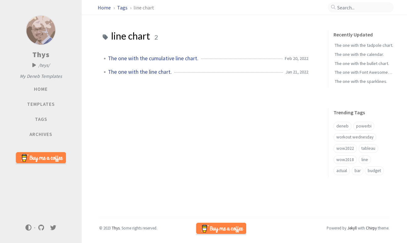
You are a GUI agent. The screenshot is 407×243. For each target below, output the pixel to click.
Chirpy (371, 227)
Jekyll (352, 227)
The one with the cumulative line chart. (153, 58)
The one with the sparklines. (361, 81)
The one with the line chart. (140, 71)
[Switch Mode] (28, 227)
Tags (122, 7)
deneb (342, 126)
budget (374, 170)
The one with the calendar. (359, 54)
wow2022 (345, 148)
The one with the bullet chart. (362, 63)
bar (358, 170)
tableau (368, 148)
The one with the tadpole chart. (364, 45)
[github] (41, 227)
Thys (40, 54)
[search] (363, 7)
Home (105, 7)
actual (341, 170)
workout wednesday (354, 137)
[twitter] (53, 227)
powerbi (364, 126)
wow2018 (345, 159)
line (364, 159)
